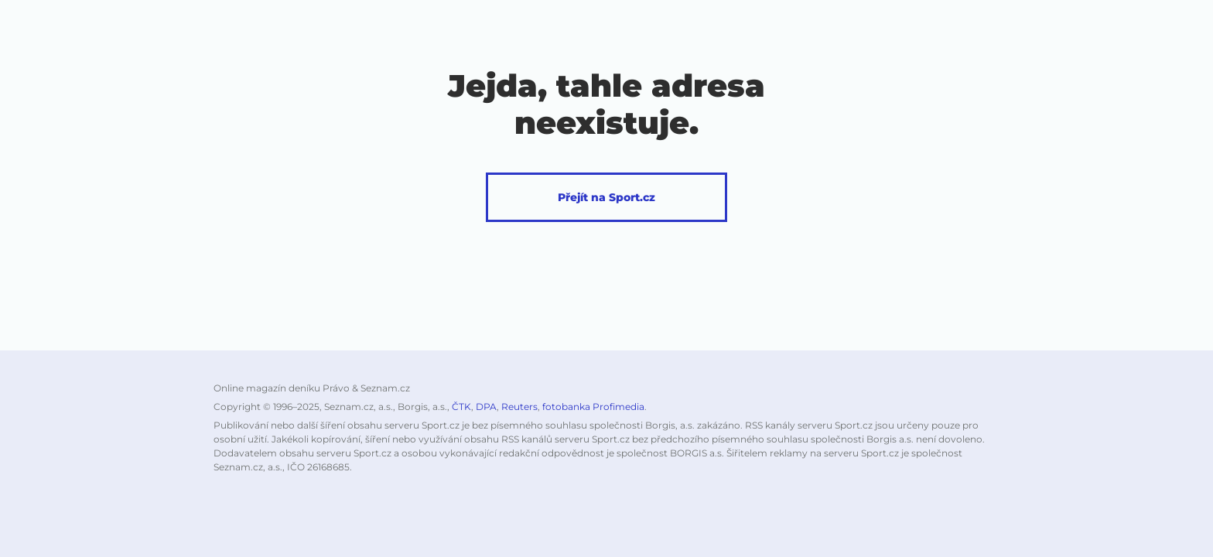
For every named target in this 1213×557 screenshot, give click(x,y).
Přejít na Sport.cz (606, 197)
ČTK (461, 406)
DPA (486, 406)
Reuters (519, 406)
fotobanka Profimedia (593, 406)
